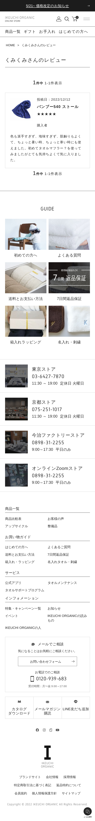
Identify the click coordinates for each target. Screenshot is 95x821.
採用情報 (69, 777)
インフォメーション (22, 598)
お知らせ (54, 608)
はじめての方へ (73, 31)
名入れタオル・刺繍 (62, 562)
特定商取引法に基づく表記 (32, 785)
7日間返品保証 (58, 554)
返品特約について (68, 785)
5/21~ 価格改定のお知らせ (47, 6)
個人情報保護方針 (44, 793)
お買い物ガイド (18, 537)
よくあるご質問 (59, 547)
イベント (11, 616)
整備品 (52, 526)
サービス (12, 573)
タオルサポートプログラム (24, 590)
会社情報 (52, 777)
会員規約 (21, 793)
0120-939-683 (51, 678)
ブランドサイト (30, 777)
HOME (10, 45)
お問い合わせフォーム (45, 661)
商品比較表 (13, 519)
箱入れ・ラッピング (20, 562)
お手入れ (47, 31)
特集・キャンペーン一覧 (23, 608)
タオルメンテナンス (62, 583)
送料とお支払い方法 (20, 554)
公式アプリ (13, 583)
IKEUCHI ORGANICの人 (23, 628)
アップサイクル (16, 526)
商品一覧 (12, 509)
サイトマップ (71, 793)
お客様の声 (56, 519)
